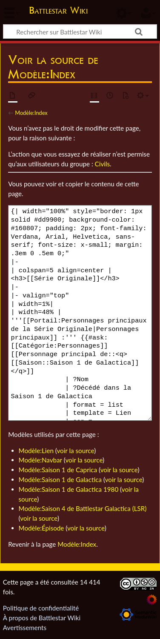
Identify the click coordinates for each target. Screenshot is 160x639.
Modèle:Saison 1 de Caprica (58, 470)
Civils (102, 164)
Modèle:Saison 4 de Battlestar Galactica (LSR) (83, 508)
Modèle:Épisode (41, 528)
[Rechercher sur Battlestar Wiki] (80, 31)
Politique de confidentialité (41, 608)
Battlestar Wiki (58, 11)
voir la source (75, 450)
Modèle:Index (31, 112)
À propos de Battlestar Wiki (41, 618)
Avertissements (24, 627)
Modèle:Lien (36, 450)
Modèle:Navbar (40, 460)
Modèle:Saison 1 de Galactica (60, 479)
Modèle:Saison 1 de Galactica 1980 (69, 489)
